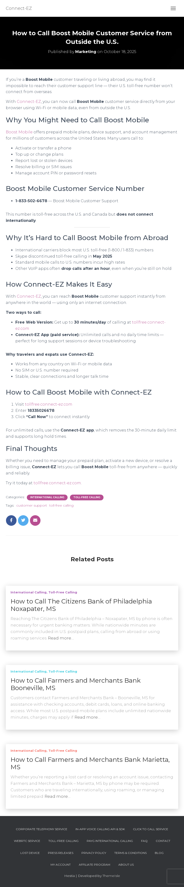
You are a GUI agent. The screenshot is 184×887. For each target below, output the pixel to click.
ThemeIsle (111, 876)
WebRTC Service (27, 841)
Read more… (61, 638)
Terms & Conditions (130, 853)
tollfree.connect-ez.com (48, 404)
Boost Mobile (19, 132)
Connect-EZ (29, 101)
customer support (31, 505)
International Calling (47, 497)
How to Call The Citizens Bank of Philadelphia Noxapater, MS (81, 605)
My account (61, 864)
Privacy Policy (93, 853)
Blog (159, 853)
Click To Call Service (150, 829)
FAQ (144, 841)
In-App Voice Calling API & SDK (100, 829)
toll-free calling (61, 505)
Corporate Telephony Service (41, 829)
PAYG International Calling (110, 841)
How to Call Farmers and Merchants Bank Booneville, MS (76, 684)
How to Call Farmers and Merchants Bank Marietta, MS (90, 763)
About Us (126, 864)
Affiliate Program (94, 864)
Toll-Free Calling (86, 497)
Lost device (30, 853)
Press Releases (60, 853)
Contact (163, 841)
